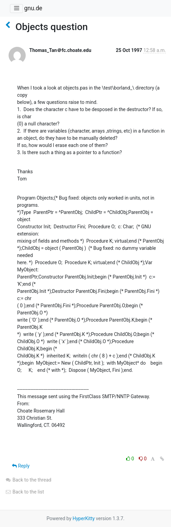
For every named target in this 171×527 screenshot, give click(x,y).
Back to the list (24, 492)
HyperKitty (84, 518)
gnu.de (33, 8)
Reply (20, 466)
